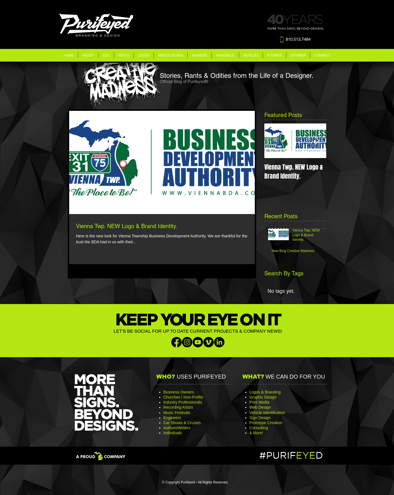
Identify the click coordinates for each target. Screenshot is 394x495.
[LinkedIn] (219, 342)
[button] (88, 55)
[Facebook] (176, 342)
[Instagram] (187, 342)
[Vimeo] (208, 342)
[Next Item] (317, 140)
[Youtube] (198, 342)
